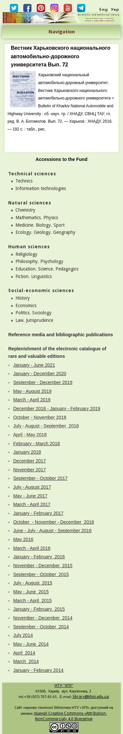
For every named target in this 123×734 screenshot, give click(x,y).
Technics (23, 181)
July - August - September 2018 (46, 425)
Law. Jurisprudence (34, 320)
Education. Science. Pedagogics (46, 268)
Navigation (62, 32)
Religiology (26, 254)
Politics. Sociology (33, 312)
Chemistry (25, 210)
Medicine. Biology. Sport (40, 225)
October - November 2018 (39, 417)
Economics (25, 305)
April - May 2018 (30, 434)
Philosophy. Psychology (39, 261)
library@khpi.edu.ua (90, 696)
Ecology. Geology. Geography (45, 232)
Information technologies (40, 188)
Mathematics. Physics (36, 217)
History (22, 298)
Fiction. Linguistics (33, 276)
